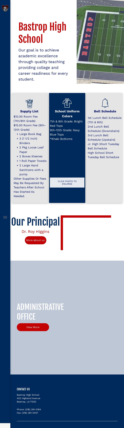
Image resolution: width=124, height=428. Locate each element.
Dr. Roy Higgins (35, 231)
